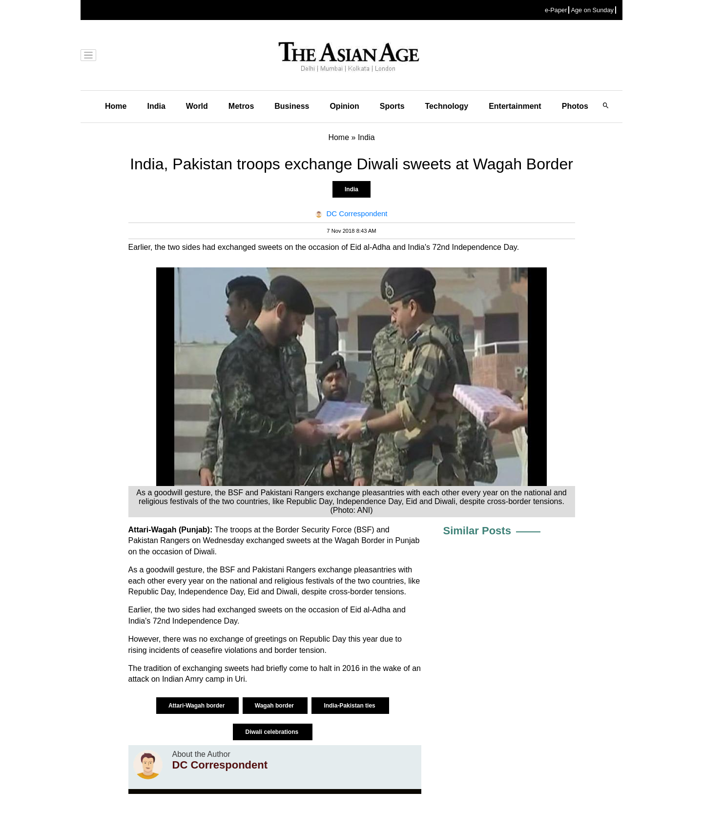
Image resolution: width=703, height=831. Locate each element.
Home (115, 106)
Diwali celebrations (272, 732)
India (156, 106)
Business (291, 106)
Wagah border (275, 705)
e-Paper (556, 10)
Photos (575, 106)
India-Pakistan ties (350, 705)
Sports (392, 106)
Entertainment (515, 106)
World (197, 106)
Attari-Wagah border (197, 705)
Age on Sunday (592, 10)
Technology (447, 106)
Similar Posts (477, 531)
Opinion (344, 106)
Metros (241, 106)
